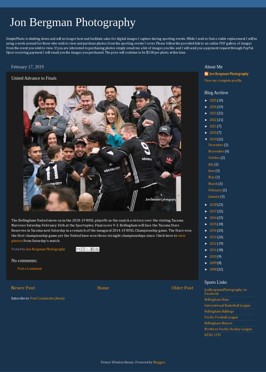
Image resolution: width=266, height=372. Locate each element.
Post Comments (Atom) (47, 298)
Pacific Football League (221, 317)
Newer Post (23, 288)
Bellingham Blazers (218, 323)
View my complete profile (223, 80)
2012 (213, 243)
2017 (213, 211)
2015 (213, 224)
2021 (213, 126)
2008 (213, 269)
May (212, 177)
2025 (213, 100)
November (216, 151)
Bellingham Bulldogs (219, 311)
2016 (213, 218)
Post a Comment (29, 268)
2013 (213, 237)
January (214, 196)
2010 (213, 256)
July (211, 164)
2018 (213, 205)
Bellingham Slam (216, 299)
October (214, 158)
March (213, 184)
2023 (213, 113)
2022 (213, 120)
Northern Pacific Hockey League (228, 329)
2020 (213, 132)
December (216, 145)
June (212, 171)
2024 (213, 107)
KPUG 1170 (212, 335)
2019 (213, 139)
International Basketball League (227, 305)
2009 (213, 263)
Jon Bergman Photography (73, 22)
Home (103, 288)
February (215, 190)
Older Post (182, 288)
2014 (213, 230)
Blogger (159, 362)
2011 (213, 250)
